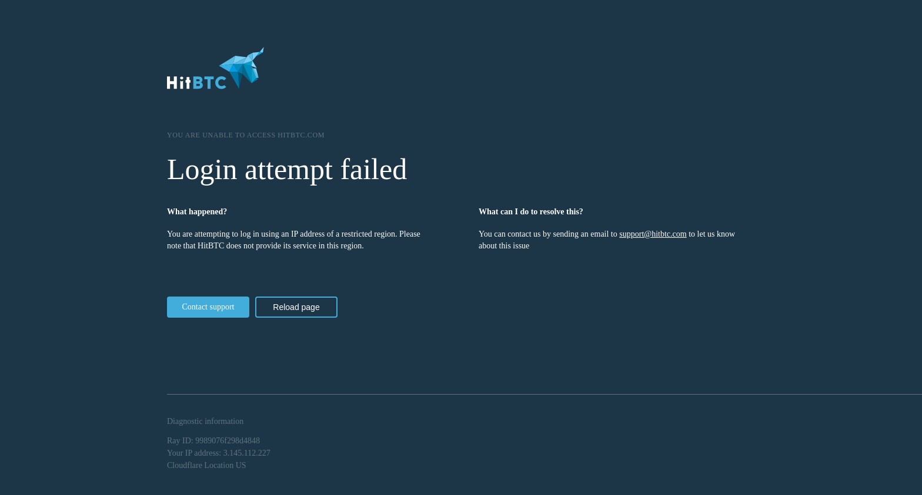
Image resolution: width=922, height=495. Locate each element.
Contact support (208, 306)
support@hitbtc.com (652, 234)
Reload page (296, 307)
